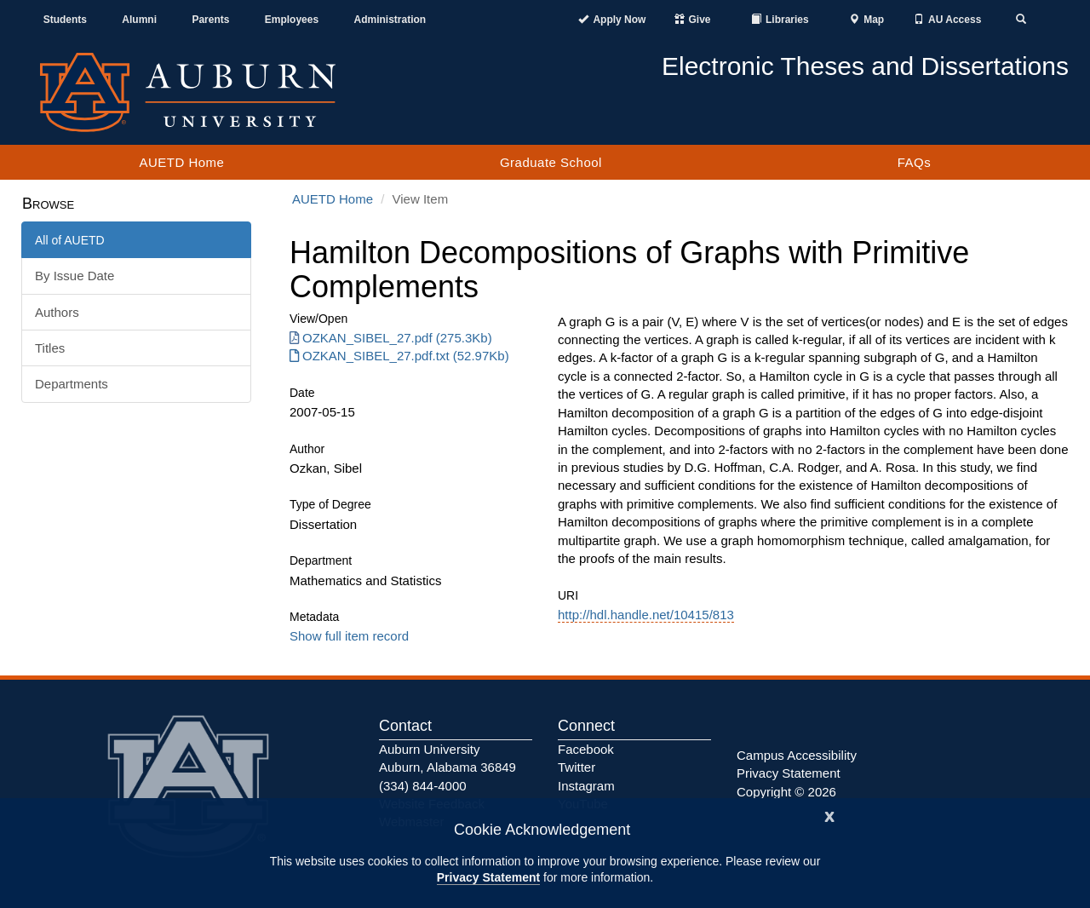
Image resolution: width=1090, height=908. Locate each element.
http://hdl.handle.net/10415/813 (646, 614)
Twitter (576, 767)
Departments (71, 383)
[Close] (829, 815)
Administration (389, 20)
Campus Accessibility (797, 755)
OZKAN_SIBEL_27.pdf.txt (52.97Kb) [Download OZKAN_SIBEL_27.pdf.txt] (399, 355)
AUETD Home (181, 162)
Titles (50, 348)
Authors (57, 312)
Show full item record (349, 636)
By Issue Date (74, 275)
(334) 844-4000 (423, 786)
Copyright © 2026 (786, 791)
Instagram (586, 786)
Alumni (139, 20)
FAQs (915, 162)
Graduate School (551, 162)
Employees (291, 20)
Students (65, 20)
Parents (210, 20)
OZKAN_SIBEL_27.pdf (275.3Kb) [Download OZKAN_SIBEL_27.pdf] (391, 337)
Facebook (586, 749)
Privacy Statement (488, 877)
